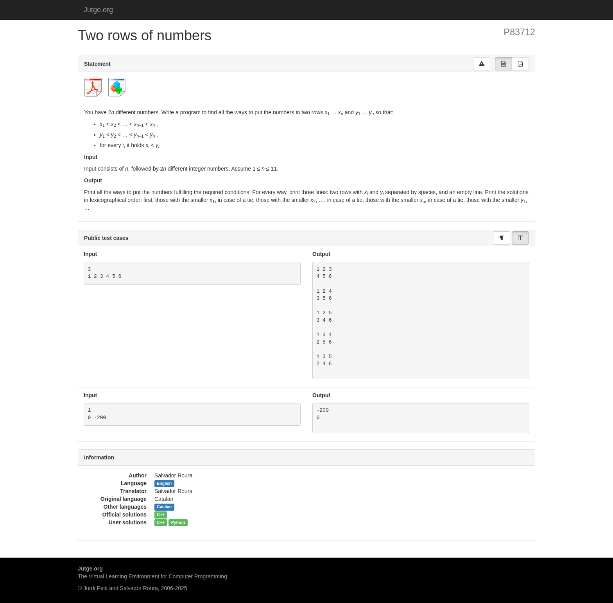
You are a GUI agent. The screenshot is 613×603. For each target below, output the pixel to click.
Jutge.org (98, 10)
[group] (503, 63)
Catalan (164, 507)
